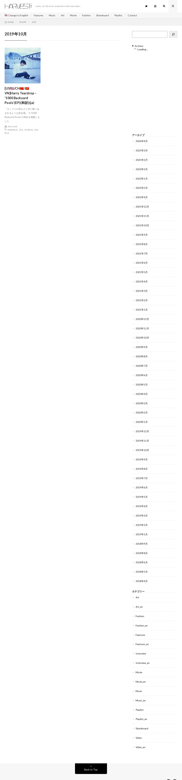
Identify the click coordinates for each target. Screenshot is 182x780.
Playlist (119, 15)
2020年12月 (142, 316)
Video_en (141, 737)
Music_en (141, 691)
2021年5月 (142, 270)
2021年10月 (142, 224)
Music (52, 15)
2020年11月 (142, 325)
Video (139, 728)
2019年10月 (142, 445)
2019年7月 (142, 472)
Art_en (139, 599)
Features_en (142, 636)
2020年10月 (142, 334)
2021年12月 (142, 205)
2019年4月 (142, 500)
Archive (139, 46)
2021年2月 (142, 297)
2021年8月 (142, 242)
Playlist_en (142, 709)
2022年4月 (142, 196)
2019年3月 (142, 509)
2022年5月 (142, 187)
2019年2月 (142, 518)
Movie (74, 15)
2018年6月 (142, 555)
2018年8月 (142, 546)
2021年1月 (142, 306)
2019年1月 (142, 527)
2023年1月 (142, 178)
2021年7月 (142, 251)
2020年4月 (142, 389)
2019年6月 (142, 481)
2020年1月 (142, 417)
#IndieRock (13, 130)
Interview (141, 645)
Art (63, 15)
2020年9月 (142, 343)
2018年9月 (142, 537)
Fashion (87, 15)
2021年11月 (142, 214)
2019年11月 (142, 435)
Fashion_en (142, 617)
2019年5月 (142, 491)
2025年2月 (142, 159)
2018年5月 (142, 564)
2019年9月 (142, 454)
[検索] (173, 34)
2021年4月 (142, 279)
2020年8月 (142, 352)
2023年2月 (142, 168)
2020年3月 (142, 399)
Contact (133, 15)
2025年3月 (142, 150)
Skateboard (103, 15)
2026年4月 (142, 141)
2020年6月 (142, 371)
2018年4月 (142, 573)
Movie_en (141, 672)
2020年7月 (142, 362)
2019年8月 (142, 463)
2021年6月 (142, 260)
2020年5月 (142, 380)
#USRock (29, 130)
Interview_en (143, 654)
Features (39, 15)
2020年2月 (142, 408)
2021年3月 (142, 288)
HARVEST (32, 772)
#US (21, 130)
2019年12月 (142, 426)
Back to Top (91, 759)
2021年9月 (142, 233)
